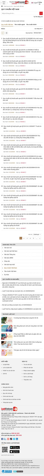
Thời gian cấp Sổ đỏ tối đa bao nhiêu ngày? (26, 350)
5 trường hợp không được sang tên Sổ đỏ (26, 318)
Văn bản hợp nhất (9, 264)
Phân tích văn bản (28, 367)
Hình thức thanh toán (8, 390)
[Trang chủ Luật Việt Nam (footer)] (22, 409)
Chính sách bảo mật (8, 396)
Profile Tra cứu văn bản (9, 370)
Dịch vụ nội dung (28, 376)
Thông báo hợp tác (8, 402)
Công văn (7, 261)
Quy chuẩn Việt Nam (7, 24)
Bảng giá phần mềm (8, 387)
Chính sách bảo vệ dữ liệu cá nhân (12, 399)
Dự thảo (6, 274)
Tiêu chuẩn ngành (19, 24)
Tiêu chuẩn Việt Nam (10, 271)
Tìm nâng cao (38, 16)
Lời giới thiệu (6, 364)
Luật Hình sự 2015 (35, 467)
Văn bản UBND (8, 258)
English (33, 2)
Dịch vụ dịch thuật (28, 373)
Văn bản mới (8, 247)
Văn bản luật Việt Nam (10, 251)
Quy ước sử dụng (7, 393)
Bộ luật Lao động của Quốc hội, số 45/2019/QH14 (17, 305)
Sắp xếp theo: (29, 32)
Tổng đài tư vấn (28, 379)
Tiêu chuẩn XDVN (31, 24)
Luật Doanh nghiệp (17, 467)
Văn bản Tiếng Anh (9, 254)
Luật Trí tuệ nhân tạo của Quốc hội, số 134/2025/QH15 (18, 291)
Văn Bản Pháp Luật (6, 467)
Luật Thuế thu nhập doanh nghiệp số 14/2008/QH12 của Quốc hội (21, 309)
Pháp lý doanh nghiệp (29, 370)
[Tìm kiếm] (41, 13)
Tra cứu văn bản (28, 364)
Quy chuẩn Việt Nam (10, 268)
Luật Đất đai (26, 467)
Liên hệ (5, 373)
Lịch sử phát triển (7, 367)
